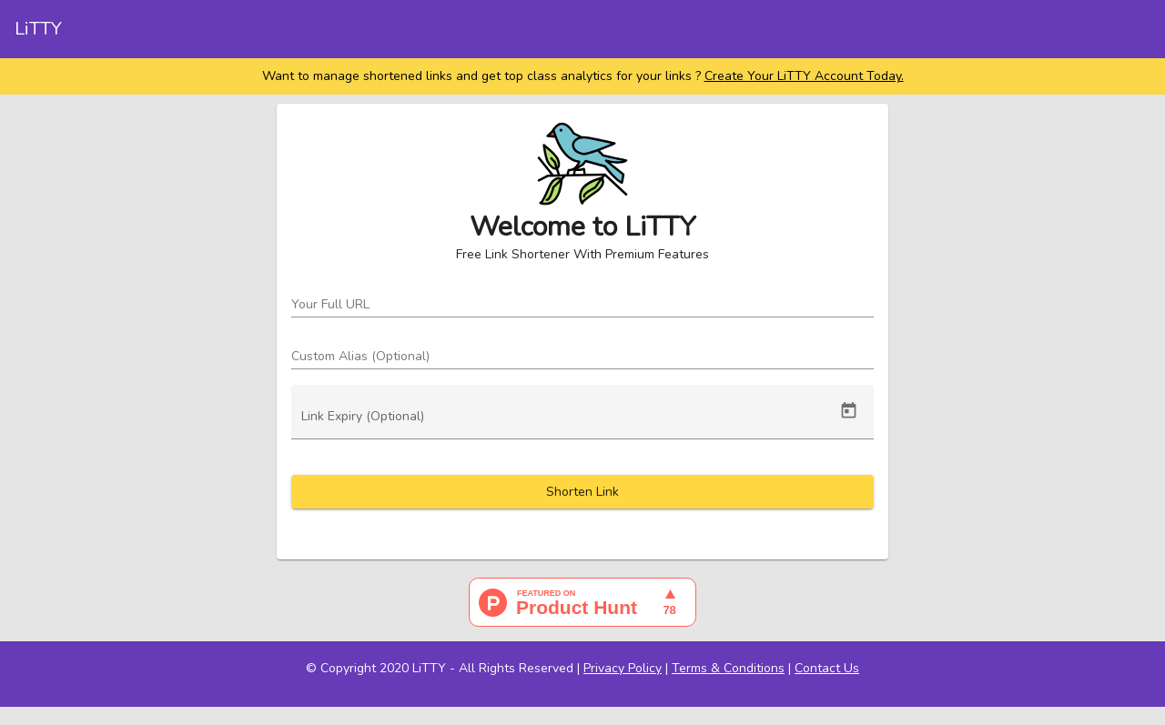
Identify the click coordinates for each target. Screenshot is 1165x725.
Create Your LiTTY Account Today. (804, 76)
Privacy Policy (622, 668)
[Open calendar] (849, 411)
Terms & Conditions (728, 668)
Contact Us (827, 668)
